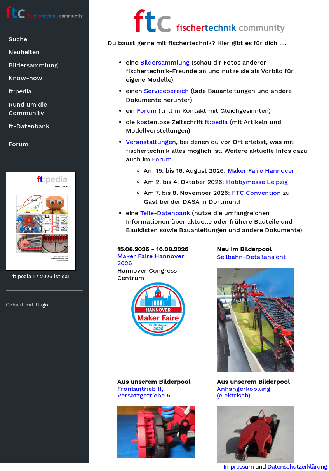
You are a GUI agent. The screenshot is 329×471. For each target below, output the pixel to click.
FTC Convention (256, 192)
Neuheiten (24, 52)
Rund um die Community (28, 109)
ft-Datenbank (29, 126)
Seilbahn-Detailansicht (251, 257)
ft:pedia (20, 91)
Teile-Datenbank (165, 213)
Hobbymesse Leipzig (257, 182)
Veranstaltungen (151, 141)
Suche (18, 39)
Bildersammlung (33, 65)
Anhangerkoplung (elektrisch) (243, 392)
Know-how (25, 78)
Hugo (42, 305)
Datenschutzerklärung (297, 466)
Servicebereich (166, 91)
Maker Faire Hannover (261, 170)
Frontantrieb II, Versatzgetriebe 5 (144, 392)
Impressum (238, 466)
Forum (18, 144)
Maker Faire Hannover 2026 (151, 260)
